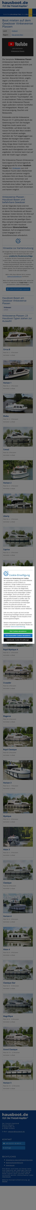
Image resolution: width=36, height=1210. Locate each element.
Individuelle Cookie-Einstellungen (18, 640)
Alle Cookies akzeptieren (18, 631)
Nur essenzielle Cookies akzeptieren (18, 635)
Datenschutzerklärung (18, 627)
